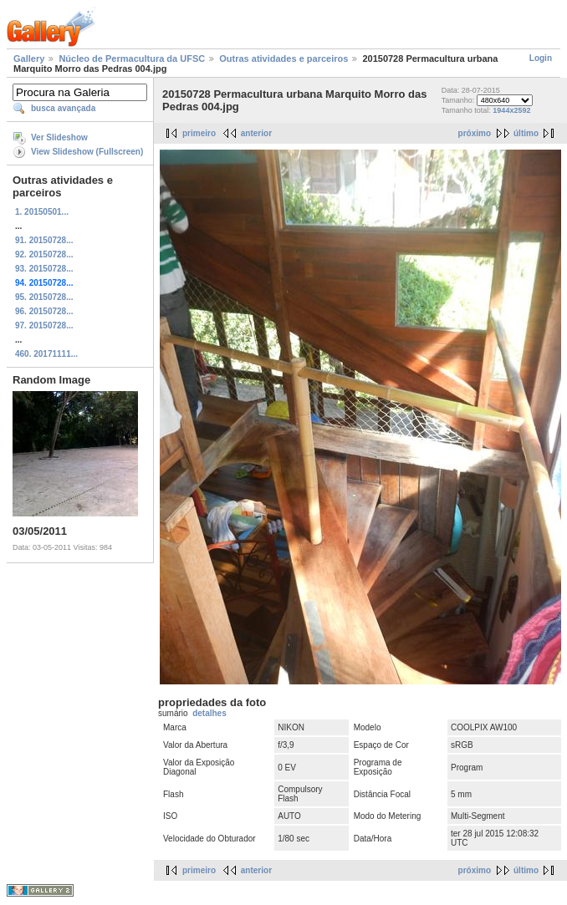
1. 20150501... (42, 211)
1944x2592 (511, 110)
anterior (256, 133)
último (526, 133)
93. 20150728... (44, 268)
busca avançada (63, 108)
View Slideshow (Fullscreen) (87, 151)
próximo (474, 133)
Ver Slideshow (59, 137)
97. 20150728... (44, 325)
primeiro (199, 133)
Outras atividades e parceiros (283, 58)
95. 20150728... (44, 297)
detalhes (209, 713)
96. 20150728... (44, 311)
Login (540, 58)
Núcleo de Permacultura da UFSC (132, 58)
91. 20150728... (44, 240)
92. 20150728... (44, 254)
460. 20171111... (46, 353)
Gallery (28, 58)
